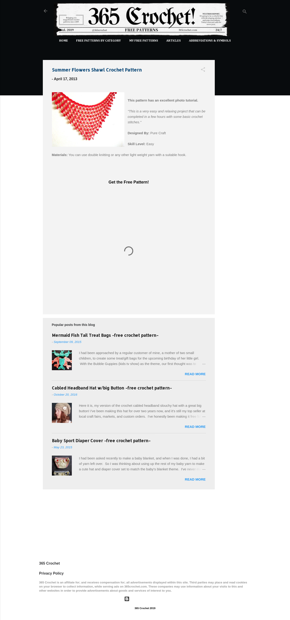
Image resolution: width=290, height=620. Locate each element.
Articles (173, 40)
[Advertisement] (232, 124)
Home (63, 40)
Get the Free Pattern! (129, 182)
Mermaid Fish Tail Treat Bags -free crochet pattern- (105, 335)
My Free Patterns (143, 40)
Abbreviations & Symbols (210, 40)
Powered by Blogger (145, 599)
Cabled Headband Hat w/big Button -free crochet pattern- (112, 387)
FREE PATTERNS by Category (98, 40)
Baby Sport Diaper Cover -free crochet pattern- (101, 440)
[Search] (244, 12)
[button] (203, 70)
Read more (195, 374)
